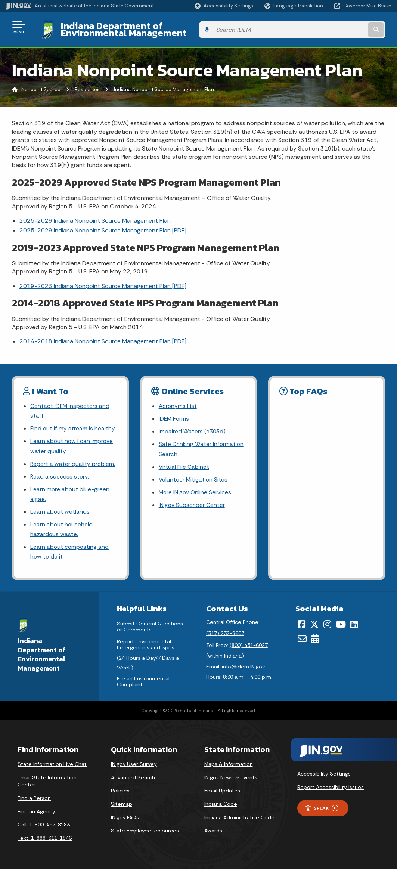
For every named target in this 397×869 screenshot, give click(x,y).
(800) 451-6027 (249, 645)
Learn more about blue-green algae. (70, 492)
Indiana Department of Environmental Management (169, 26)
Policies (120, 791)
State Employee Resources (145, 830)
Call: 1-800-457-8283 (44, 824)
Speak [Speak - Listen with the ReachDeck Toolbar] (321, 808)
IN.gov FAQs (125, 817)
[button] (224, 5)
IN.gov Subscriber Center (192, 503)
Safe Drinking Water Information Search (202, 445)
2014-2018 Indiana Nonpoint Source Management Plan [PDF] (102, 336)
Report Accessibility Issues (330, 787)
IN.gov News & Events (230, 777)
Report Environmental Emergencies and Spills (145, 644)
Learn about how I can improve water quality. (72, 442)
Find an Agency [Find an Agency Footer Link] (36, 811)
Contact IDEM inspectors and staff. (70, 406)
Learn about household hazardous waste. (62, 528)
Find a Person (34, 798)
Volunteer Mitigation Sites (194, 476)
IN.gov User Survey (134, 764)
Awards (213, 830)
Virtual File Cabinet (184, 463)
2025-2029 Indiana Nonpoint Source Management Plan (95, 215)
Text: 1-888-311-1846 (45, 838)
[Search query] (348, 26)
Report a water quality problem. (73, 460)
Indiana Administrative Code (239, 817)
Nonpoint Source (41, 84)
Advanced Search (133, 777)
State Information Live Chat (52, 764)
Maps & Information (228, 764)
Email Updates (222, 791)
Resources (87, 84)
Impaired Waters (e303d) (193, 427)
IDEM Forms (174, 414)
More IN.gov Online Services (196, 490)
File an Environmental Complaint (143, 681)
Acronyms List (178, 401)
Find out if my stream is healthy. (73, 424)
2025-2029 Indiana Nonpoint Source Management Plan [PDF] (102, 225)
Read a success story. (60, 473)
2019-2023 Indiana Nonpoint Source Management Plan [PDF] (102, 280)
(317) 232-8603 (225, 633)
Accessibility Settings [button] (324, 773)
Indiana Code (220, 804)
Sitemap (121, 804)
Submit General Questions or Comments (150, 626)
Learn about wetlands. (60, 510)
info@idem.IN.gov (243, 667)
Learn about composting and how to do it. (70, 551)
